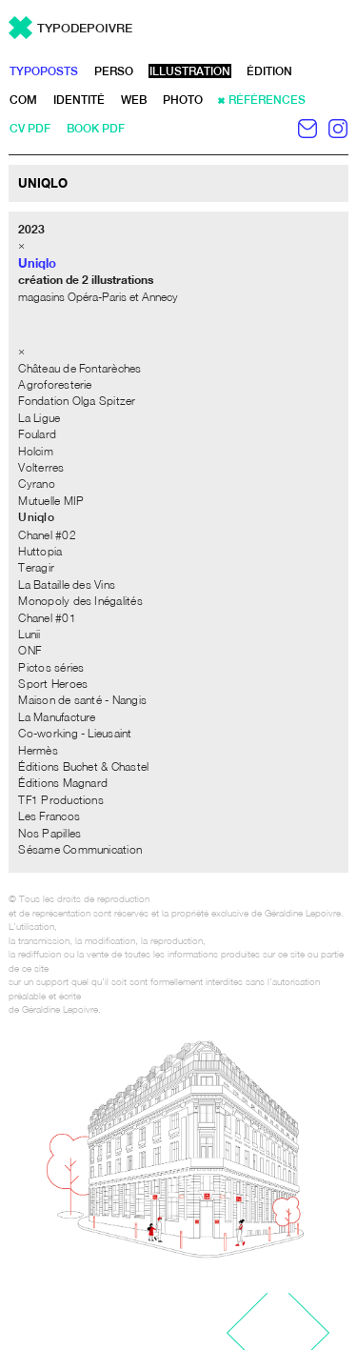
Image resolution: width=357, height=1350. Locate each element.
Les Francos (49, 816)
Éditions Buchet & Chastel (83, 766)
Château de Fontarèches (79, 368)
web (134, 100)
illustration (189, 71)
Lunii (29, 634)
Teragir (36, 567)
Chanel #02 (46, 535)
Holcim (35, 451)
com (23, 100)
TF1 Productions (61, 800)
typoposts (44, 71)
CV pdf (30, 128)
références (267, 100)
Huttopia (40, 551)
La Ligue (39, 418)
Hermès (37, 750)
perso (113, 71)
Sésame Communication (80, 849)
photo (183, 100)
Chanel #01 (46, 618)
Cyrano (36, 483)
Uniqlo (35, 517)
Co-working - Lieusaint (74, 733)
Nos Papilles (49, 833)
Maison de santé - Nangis (82, 700)
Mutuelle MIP (51, 501)
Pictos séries (51, 667)
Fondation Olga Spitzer (76, 400)
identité (79, 100)
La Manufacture (56, 717)
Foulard (37, 434)
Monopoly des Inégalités (80, 601)
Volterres (41, 467)
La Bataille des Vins (66, 584)
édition (269, 71)
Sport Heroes (53, 683)
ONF (29, 650)
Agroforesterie (54, 384)
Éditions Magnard (63, 783)
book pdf (96, 128)
